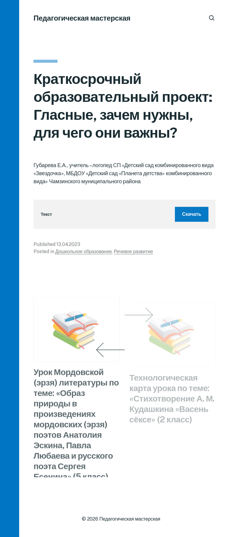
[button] (9, 268)
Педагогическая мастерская (82, 18)
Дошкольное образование (83, 253)
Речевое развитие (133, 253)
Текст (46, 216)
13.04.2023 (68, 246)
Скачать (191, 216)
